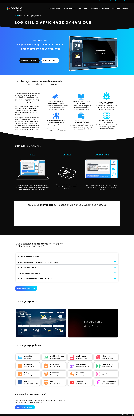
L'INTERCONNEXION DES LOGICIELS (29, 273)
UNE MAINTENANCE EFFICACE (27, 267)
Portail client (125, 1)
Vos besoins (82, 8)
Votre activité (69, 8)
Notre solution (55, 8)
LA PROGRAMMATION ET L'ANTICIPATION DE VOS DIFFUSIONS (38, 262)
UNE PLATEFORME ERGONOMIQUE (28, 256)
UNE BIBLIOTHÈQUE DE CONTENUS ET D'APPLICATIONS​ (35, 279)
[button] (67, 256)
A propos (105, 8)
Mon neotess (114, 1)
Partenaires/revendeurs (99, 1)
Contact (125, 8)
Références (95, 8)
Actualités (116, 8)
